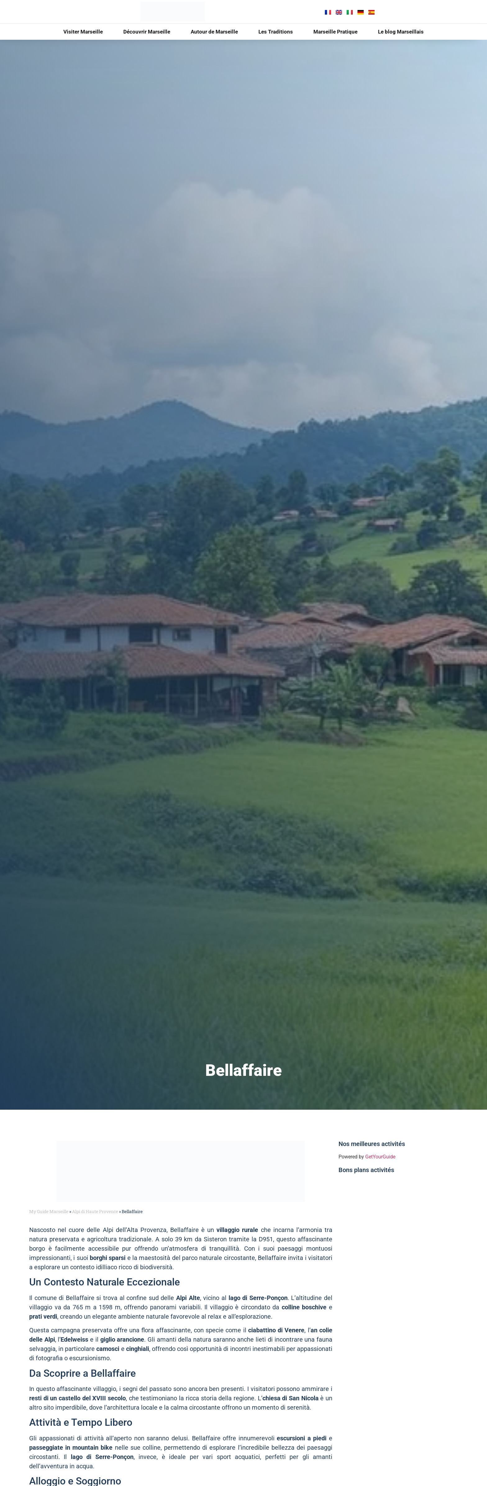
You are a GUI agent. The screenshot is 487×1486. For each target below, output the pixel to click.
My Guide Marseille (48, 1211)
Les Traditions (275, 32)
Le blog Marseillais (401, 32)
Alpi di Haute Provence (95, 1211)
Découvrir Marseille (146, 32)
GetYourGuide (380, 1157)
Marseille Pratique (335, 32)
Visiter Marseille (83, 32)
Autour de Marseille (214, 32)
